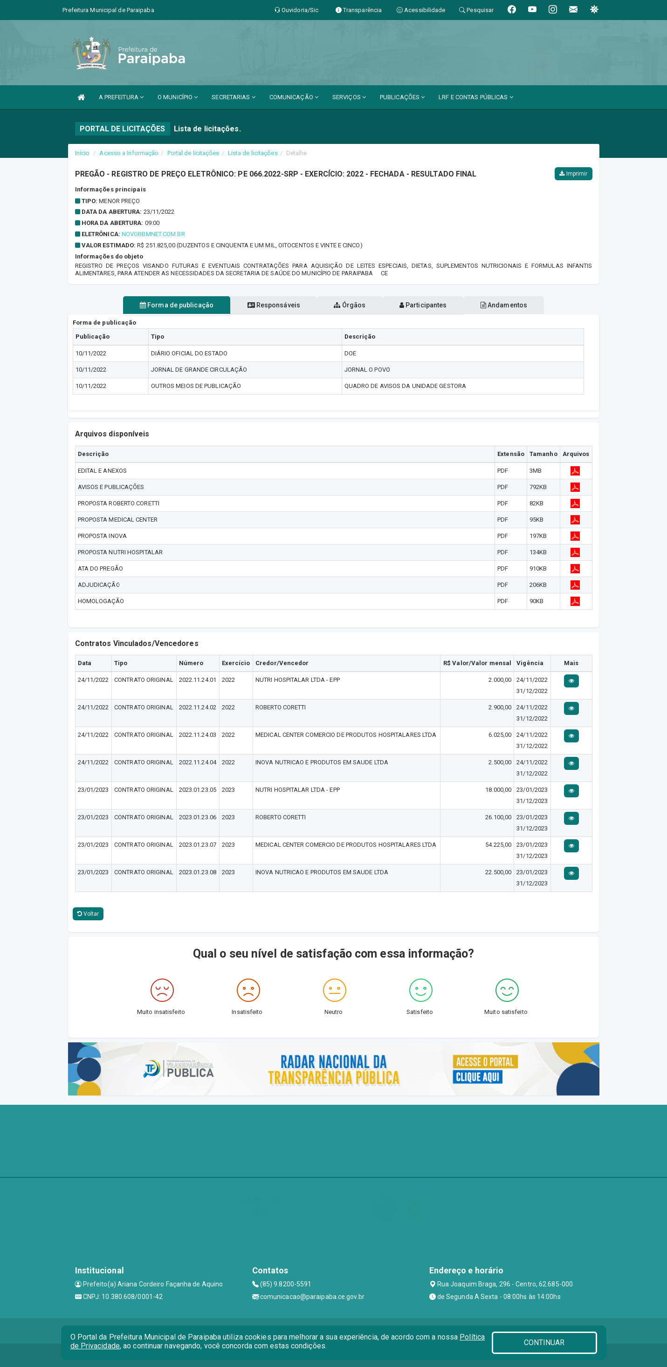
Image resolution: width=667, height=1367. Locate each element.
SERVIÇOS (349, 97)
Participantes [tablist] (428, 305)
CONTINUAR (544, 1342)
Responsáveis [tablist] (268, 305)
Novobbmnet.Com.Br (153, 234)
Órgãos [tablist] (349, 305)
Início (82, 153)
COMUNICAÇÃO (293, 97)
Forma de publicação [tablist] (166, 305)
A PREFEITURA (121, 97)
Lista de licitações (253, 153)
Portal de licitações (193, 153)
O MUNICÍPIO (178, 97)
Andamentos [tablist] (514, 305)
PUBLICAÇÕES (402, 97)
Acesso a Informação (128, 153)
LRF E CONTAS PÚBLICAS (476, 97)
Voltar (88, 914)
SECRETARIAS (233, 97)
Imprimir (573, 173)
